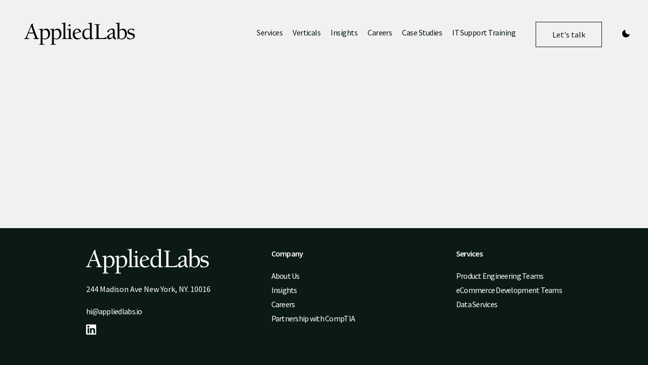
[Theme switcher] (626, 34)
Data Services (477, 304)
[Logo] (79, 34)
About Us (285, 276)
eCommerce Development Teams (509, 290)
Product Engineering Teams (500, 276)
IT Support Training (483, 33)
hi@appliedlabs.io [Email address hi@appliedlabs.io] (114, 311)
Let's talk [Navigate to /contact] (568, 38)
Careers (380, 33)
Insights (344, 33)
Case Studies (422, 33)
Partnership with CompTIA (313, 318)
